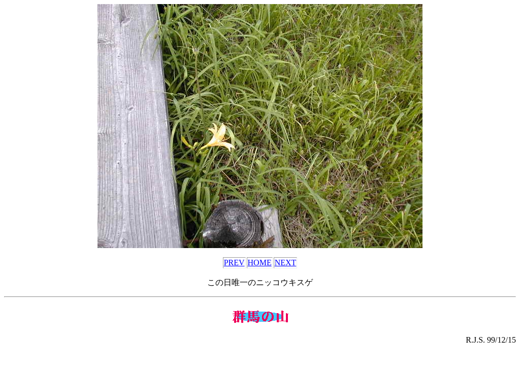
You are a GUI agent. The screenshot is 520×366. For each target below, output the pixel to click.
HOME (260, 262)
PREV (234, 262)
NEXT (286, 262)
